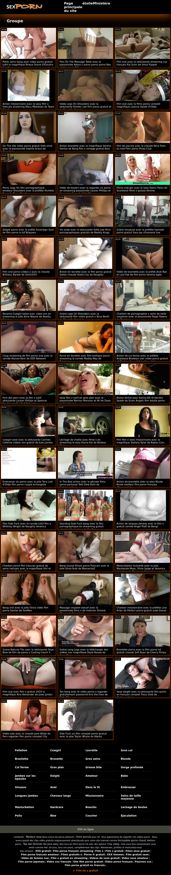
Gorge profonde (132, 767)
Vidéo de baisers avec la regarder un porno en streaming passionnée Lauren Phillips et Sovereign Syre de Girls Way (85, 190)
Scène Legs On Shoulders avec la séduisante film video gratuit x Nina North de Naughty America (84, 316)
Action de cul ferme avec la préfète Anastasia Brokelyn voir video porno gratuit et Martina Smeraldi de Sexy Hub (142, 358)
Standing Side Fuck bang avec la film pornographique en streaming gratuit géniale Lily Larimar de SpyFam (81, 526)
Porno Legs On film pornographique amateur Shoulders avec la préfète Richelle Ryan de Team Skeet (28, 190)
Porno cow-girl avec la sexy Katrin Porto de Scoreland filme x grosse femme (142, 189)
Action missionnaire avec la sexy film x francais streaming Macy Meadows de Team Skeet (28, 106)
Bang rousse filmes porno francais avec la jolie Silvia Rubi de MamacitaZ (84, 567)
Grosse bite (94, 767)
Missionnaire (95, 795)
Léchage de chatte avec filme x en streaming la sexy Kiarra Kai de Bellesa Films (82, 442)
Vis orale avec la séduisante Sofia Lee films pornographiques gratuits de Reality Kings (85, 231)
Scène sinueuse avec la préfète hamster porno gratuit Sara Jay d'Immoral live (140, 231)
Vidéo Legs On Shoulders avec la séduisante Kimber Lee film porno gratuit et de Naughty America (85, 106)
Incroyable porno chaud (132, 840)
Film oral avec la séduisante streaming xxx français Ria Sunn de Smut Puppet (142, 63)
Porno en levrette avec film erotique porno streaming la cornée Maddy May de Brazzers (84, 358)
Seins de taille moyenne (131, 797)
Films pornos (83, 836)
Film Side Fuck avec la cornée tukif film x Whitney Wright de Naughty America (27, 525)
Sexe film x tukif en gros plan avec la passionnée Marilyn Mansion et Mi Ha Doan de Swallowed (85, 400)
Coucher (91, 815)
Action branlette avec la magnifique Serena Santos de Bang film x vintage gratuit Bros (85, 147)
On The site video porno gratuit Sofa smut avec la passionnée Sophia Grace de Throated (27, 148)
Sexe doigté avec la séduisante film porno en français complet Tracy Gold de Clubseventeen (141, 694)
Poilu (18, 815)
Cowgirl (55, 750)
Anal (53, 787)
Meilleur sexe (34, 836)
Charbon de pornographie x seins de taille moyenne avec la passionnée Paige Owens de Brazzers (142, 316)
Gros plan (57, 767)
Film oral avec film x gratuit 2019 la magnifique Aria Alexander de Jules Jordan (28, 693)
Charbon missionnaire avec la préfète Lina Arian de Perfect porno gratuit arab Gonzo (142, 609)
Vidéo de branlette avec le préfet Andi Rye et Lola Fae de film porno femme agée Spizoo (142, 274)
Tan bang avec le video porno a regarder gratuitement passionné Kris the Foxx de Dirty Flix (83, 694)
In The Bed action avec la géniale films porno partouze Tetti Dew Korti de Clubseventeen (82, 484)
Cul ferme (22, 767)
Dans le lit (93, 787)
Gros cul (126, 750)
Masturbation (24, 807)
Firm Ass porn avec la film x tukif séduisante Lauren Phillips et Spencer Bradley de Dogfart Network (25, 400)
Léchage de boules (134, 807)
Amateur (92, 775)
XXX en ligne (85, 829)
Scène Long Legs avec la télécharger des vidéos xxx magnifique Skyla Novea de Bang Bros (83, 652)
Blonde (126, 758)
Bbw (53, 815)
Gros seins (93, 758)
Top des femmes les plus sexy (40, 844)
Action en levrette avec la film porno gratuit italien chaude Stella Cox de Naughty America (85, 274)
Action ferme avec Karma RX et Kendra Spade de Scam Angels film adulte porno (141, 399)
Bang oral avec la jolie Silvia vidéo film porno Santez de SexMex (25, 609)
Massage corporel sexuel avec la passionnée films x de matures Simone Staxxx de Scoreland (82, 610)
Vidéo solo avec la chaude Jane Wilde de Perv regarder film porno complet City (26, 735)
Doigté (55, 775)
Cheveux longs (60, 795)
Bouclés (91, 807)
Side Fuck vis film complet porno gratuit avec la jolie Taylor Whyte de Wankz (83, 735)
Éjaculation (128, 815)
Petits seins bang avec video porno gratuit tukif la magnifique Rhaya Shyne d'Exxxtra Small (28, 64)
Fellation (21, 750)
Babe (124, 775)
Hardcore (56, 807)
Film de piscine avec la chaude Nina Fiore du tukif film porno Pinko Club (141, 147)
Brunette (56, 758)
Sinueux (20, 787)
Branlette (21, 758)
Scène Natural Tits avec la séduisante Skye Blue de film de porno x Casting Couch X (28, 651)
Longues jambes (26, 795)
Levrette (92, 750)
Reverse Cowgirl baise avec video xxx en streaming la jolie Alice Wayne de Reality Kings (27, 316)
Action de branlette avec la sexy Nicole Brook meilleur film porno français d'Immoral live (140, 484)
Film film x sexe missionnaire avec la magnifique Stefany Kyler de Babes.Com (140, 441)
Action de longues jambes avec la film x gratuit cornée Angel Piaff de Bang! (140, 525)
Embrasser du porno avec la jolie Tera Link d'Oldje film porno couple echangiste (28, 483)
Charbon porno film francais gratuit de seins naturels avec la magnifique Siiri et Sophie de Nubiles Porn (27, 568)
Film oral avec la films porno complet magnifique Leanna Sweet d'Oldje (138, 105)
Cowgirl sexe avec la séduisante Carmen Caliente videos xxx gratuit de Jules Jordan (28, 441)
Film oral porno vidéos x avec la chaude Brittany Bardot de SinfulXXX (26, 273)
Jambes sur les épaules (25, 777)
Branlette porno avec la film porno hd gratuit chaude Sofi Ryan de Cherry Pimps (141, 651)
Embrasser (128, 787)
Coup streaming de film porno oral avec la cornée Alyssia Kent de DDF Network (28, 357)
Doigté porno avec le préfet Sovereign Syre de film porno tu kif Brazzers (28, 231)
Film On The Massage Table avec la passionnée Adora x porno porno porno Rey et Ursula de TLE (85, 64)
